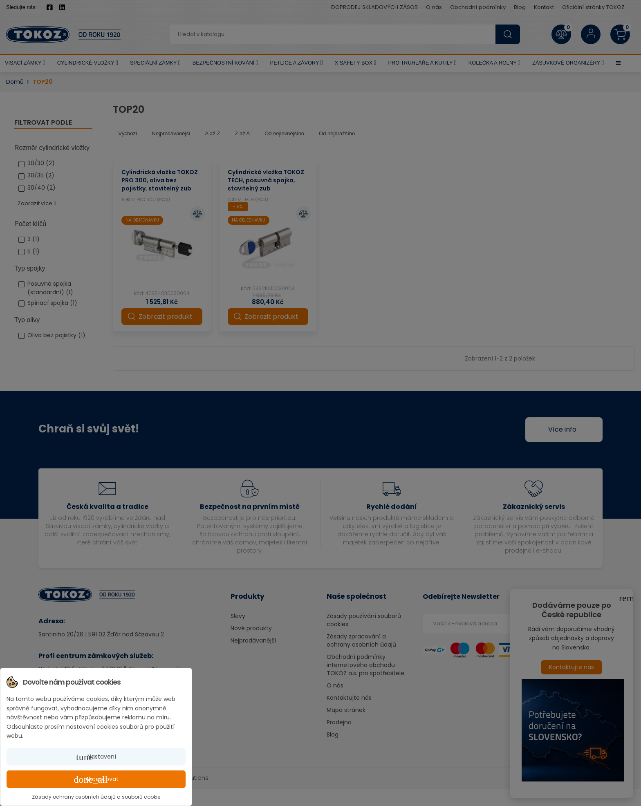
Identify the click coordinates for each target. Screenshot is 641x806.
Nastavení (96, 757)
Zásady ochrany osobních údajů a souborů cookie (96, 796)
